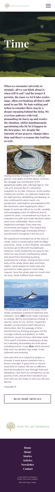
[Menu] (47, 6)
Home (27, 447)
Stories (27, 456)
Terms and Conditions (30, 479)
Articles (27, 460)
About (28, 452)
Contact (28, 468)
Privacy (19, 479)
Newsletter (27, 464)
